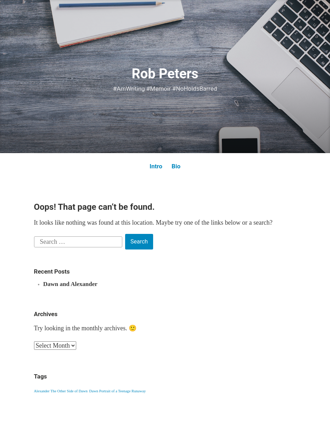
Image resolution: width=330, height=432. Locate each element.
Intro (156, 166)
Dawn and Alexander (70, 284)
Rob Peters (165, 74)
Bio (176, 166)
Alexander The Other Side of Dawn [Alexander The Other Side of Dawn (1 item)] (61, 391)
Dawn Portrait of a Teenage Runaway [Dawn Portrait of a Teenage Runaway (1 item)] (117, 391)
